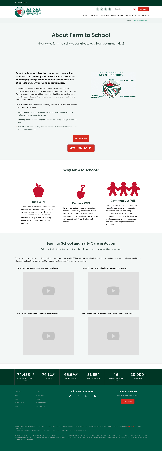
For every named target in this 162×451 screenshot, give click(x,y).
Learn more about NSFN (81, 148)
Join (16, 399)
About (17, 395)
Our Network (130, 15)
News (16, 406)
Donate (143, 9)
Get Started (81, 139)
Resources (105, 15)
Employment (19, 403)
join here (127, 401)
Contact (18, 391)
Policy (38, 399)
